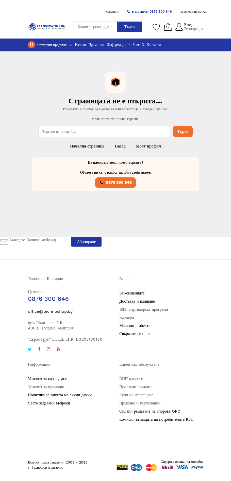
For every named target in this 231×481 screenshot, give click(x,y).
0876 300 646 (115, 182)
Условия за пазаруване (47, 378)
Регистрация (193, 29)
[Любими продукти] (156, 27)
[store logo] (47, 27)
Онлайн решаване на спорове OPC (149, 411)
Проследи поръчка (192, 11)
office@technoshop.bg (50, 311)
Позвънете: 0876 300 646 (149, 11)
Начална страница (87, 146)
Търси (182, 131)
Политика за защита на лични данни (60, 395)
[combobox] (95, 27)
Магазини (112, 11)
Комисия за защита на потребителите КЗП (156, 419)
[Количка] (168, 27)
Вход (188, 25)
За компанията (131, 293)
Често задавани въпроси (49, 403)
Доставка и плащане (137, 301)
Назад (120, 146)
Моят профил (148, 146)
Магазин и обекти (135, 325)
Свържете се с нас (135, 333)
